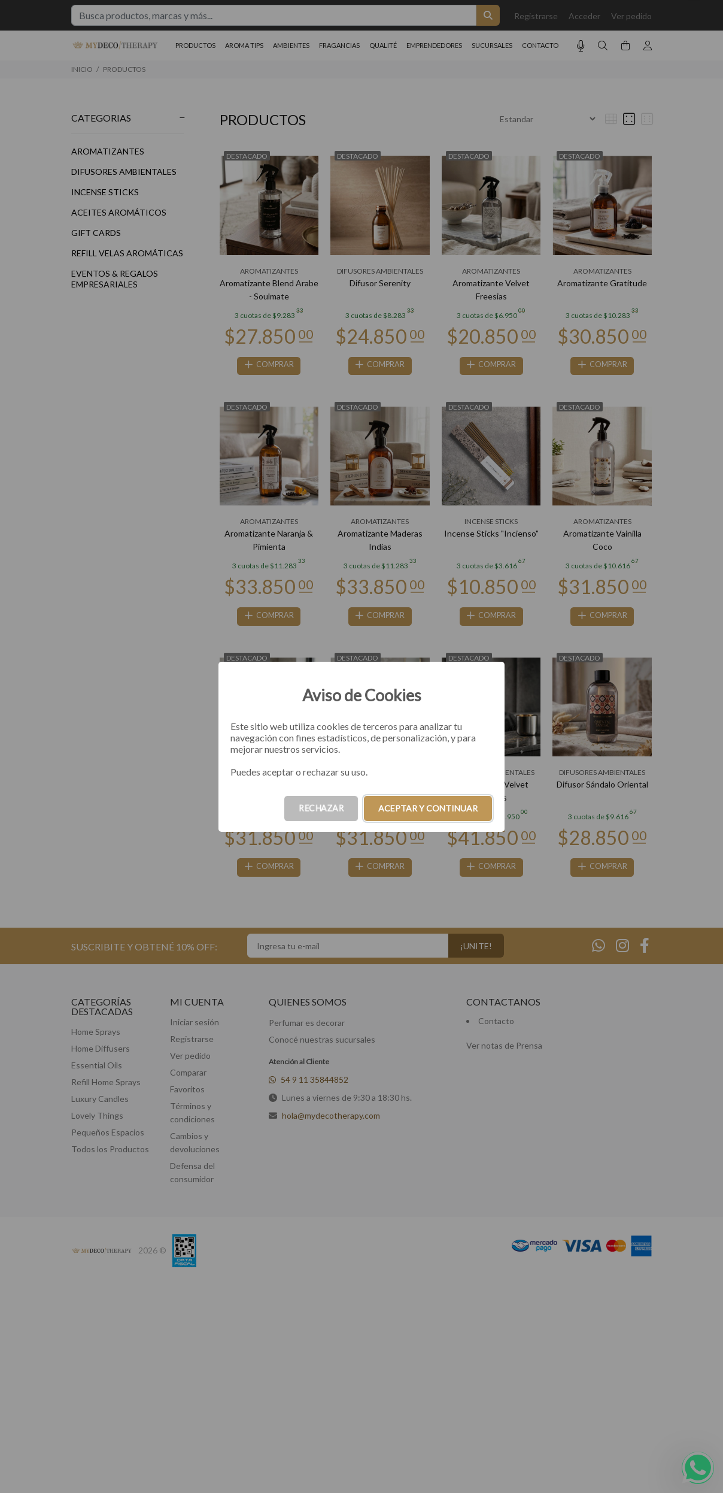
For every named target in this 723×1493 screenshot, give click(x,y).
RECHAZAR (321, 808)
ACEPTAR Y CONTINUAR (428, 808)
